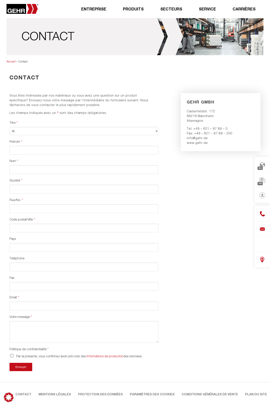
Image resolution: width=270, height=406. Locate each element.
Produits (133, 9)
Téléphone (17, 258)
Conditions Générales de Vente (210, 394)
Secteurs (171, 9)
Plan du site (256, 394)
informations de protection (105, 356)
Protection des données (100, 394)
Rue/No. (16, 200)
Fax (11, 277)
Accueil (11, 61)
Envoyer (20, 367)
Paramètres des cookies (152, 394)
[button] (8, 397)
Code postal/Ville (22, 219)
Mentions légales (55, 394)
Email (14, 297)
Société (15, 180)
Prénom (15, 141)
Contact (23, 394)
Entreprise (93, 9)
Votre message (20, 316)
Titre (13, 122)
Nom (13, 161)
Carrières (244, 9)
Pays (12, 238)
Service (207, 9)
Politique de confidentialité (28, 349)
